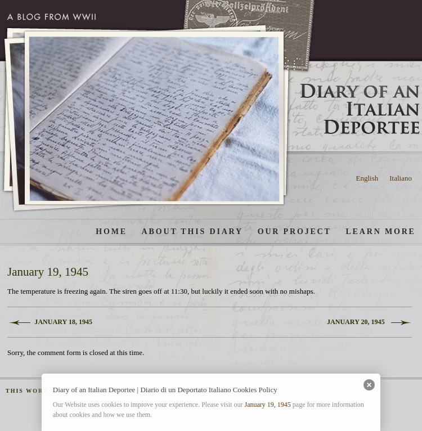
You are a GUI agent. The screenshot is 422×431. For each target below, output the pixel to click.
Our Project (294, 231)
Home (111, 231)
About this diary (192, 231)
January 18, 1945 (63, 322)
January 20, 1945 (356, 322)
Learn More (380, 231)
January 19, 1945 (267, 404)
